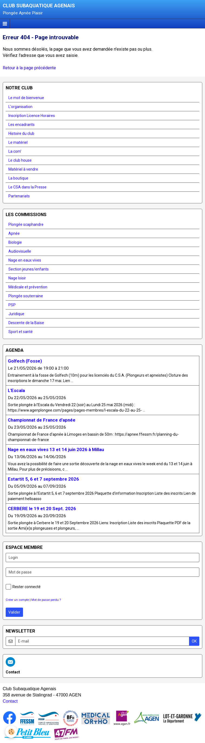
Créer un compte (17, 600)
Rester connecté (23, 586)
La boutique (18, 178)
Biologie (15, 242)
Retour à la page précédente (29, 67)
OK (194, 641)
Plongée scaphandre (26, 224)
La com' (14, 151)
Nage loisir (17, 278)
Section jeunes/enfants (28, 269)
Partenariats (19, 196)
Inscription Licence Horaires (31, 115)
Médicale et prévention (27, 287)
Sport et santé (20, 332)
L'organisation (20, 107)
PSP (12, 305)
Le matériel (18, 142)
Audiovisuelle (19, 251)
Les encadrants (21, 124)
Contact (10, 701)
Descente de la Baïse (26, 323)
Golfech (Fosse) (25, 361)
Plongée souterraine (25, 296)
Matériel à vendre (23, 169)
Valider (14, 612)
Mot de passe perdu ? (46, 600)
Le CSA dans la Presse (27, 187)
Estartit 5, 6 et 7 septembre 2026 (43, 479)
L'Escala (16, 390)
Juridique (16, 314)
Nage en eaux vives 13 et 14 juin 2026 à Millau (56, 449)
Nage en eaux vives (24, 260)
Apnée (14, 233)
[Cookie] (11, 732)
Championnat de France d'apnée (41, 420)
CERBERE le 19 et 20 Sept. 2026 (42, 508)
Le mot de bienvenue (26, 98)
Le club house (20, 160)
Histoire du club (21, 133)
